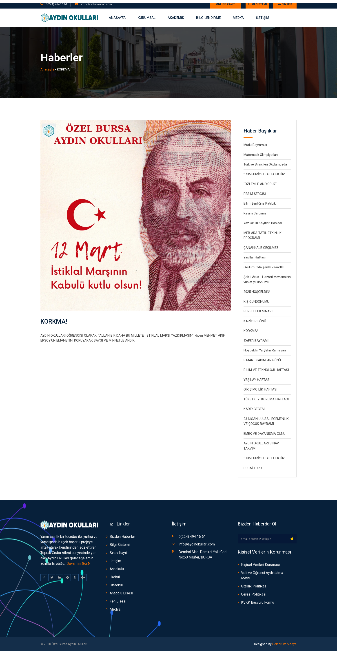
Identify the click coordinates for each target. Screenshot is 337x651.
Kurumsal (146, 18)
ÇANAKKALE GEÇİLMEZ (261, 248)
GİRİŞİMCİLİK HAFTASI (260, 389)
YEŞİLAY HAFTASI (257, 380)
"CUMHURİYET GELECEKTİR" (264, 174)
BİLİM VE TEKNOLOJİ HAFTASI (266, 370)
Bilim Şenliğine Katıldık (260, 203)
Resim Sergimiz (255, 213)
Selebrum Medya (284, 644)
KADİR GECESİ (254, 409)
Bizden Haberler (122, 536)
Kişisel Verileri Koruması (260, 565)
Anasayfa (117, 18)
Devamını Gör (78, 563)
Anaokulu (117, 569)
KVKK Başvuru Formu (257, 602)
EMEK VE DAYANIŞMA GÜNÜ (264, 434)
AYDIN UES (285, 4)
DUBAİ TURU (253, 468)
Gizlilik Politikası (254, 586)
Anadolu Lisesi (121, 593)
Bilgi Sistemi (257, 4)
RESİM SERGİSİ (255, 194)
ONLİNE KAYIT (225, 4)
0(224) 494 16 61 (56, 4)
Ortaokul (116, 585)
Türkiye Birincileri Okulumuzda (265, 164)
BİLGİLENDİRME (208, 18)
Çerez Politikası (253, 594)
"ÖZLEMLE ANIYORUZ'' (260, 184)
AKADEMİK (176, 18)
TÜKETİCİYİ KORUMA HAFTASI (266, 399)
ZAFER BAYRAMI (256, 341)
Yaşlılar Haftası (255, 257)
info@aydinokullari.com (96, 4)
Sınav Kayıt (118, 553)
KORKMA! (54, 321)
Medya (238, 18)
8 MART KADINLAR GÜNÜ (262, 360)
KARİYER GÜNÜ (255, 321)
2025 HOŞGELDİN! (257, 292)
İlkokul (115, 577)
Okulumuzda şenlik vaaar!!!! (264, 267)
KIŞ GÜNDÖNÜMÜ (256, 302)
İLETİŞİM (262, 18)
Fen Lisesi (118, 601)
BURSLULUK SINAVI (258, 311)
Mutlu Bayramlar (255, 145)
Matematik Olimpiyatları (261, 155)
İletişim (115, 561)
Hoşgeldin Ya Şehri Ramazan (265, 350)
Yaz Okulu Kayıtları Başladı (263, 223)
